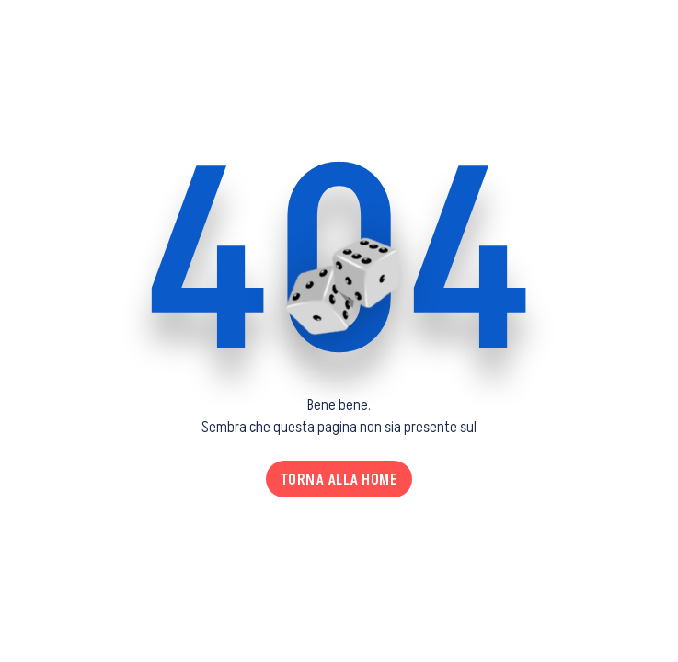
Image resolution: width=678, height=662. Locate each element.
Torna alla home (339, 479)
